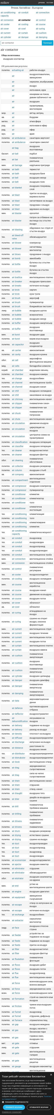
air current (5, 33)
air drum (16, 831)
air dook (16, 762)
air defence (17, 708)
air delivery (17, 725)
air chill (15, 391)
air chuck (16, 413)
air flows (16, 965)
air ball (15, 153)
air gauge (16, 1066)
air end (15, 886)
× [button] (51, 1075)
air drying (16, 835)
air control (41, 20)
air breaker (17, 281)
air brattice (17, 277)
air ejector (16, 864)
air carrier (16, 350)
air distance (17, 748)
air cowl (22, 28)
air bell (15, 177)
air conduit (23, 12)
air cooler (5, 24)
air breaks (16, 285)
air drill (15, 806)
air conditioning (19, 514)
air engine (16, 891)
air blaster (16, 213)
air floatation (18, 959)
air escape (17, 904)
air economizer (19, 860)
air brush (16, 298)
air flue (15, 973)
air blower (16, 242)
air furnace (17, 1020)
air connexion (7, 20)
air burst (16, 334)
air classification (19, 442)
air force (16, 983)
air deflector (17, 714)
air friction (17, 1006)
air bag (15, 148)
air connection (42, 12)
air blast (16, 195)
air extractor (17, 920)
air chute (16, 419)
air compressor (19, 486)
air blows (16, 254)
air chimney (17, 399)
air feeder (16, 935)
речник (41, 2)
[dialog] (27, 1093)
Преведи (47, 43)
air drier (15, 799)
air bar (15, 159)
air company (18, 474)
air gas (15, 1030)
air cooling (23, 24)
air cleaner (17, 450)
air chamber (17, 370)
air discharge (18, 742)
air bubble (16, 310)
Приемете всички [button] (13, 1107)
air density (17, 733)
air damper (23, 37)
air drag (15, 767)
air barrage (17, 165)
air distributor (18, 753)
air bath (15, 169)
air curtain (23, 33)
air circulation (18, 423)
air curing (40, 28)
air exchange (18, 914)
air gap (15, 1024)
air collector (17, 466)
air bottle (16, 264)
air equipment (18, 897)
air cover (5, 28)
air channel (17, 382)
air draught (17, 793)
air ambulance (18, 138)
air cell (15, 360)
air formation (18, 999)
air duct (15, 843)
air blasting (17, 229)
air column (17, 470)
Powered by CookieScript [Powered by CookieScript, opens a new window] (12, 1112)
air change (17, 378)
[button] (27, 1102)
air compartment (20, 480)
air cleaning (17, 460)
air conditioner (19, 494)
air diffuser (17, 738)
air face (15, 927)
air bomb (16, 258)
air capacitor (18, 344)
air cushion (41, 33)
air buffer (16, 323)
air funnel (16, 1012)
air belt (15, 182)
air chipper (17, 403)
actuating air (18, 70)
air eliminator (18, 868)
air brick (16, 290)
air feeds (16, 941)
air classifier (17, 446)
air (13, 76)
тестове (49, 2)
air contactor (24, 20)
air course (40, 24)
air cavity (16, 354)
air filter (15, 949)
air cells (15, 366)
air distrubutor (18, 757)
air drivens (17, 821)
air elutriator (17, 878)
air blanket (17, 187)
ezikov (5, 2)
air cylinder (6, 37)
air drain (16, 781)
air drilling (16, 814)
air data (15, 700)
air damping (41, 37)
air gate (15, 1043)
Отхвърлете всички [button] (39, 1107)
